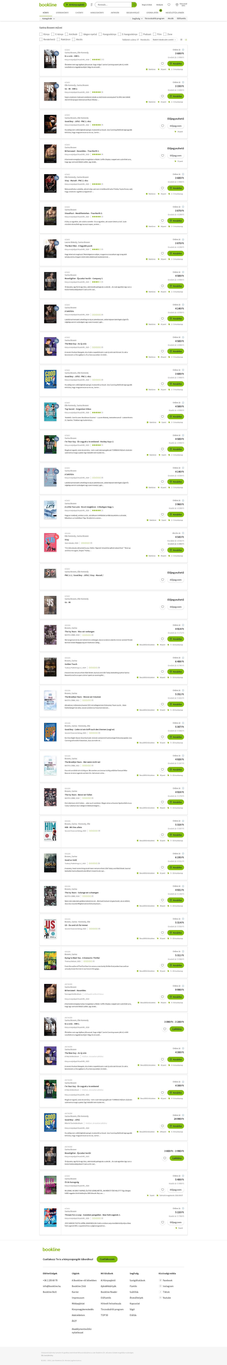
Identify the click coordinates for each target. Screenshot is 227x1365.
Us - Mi (68, 602)
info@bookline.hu (52, 1286)
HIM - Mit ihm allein (73, 827)
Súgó (132, 1309)
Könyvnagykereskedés (83, 1309)
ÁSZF (74, 1320)
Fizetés (133, 1286)
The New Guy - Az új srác (76, 344)
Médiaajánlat (78, 1303)
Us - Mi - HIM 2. (71, 89)
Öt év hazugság (72, 1182)
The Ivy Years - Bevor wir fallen (78, 795)
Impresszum (78, 1297)
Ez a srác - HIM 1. (72, 56)
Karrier (75, 1291)
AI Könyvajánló (75, 4)
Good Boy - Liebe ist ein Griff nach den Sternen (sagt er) (90, 729)
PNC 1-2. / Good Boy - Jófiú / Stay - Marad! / (84, 575)
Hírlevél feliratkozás (111, 1303)
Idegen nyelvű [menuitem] (133, 12)
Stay (67, 539)
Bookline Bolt (50, 1291)
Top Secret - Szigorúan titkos (78, 409)
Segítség (136, 18)
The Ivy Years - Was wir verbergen (79, 631)
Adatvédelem (78, 1315)
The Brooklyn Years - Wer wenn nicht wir (82, 762)
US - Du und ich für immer (76, 925)
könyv (67, 50)
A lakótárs (69, 311)
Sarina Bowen (70, 52)
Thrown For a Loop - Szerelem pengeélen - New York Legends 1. (93, 1215)
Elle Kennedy (83, 52)
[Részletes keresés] (91, 4)
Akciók (171, 18)
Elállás (133, 1315)
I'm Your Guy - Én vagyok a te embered (82, 1086)
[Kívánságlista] (169, 4)
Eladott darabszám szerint (163, 40)
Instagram (166, 1286)
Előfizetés (181, 18)
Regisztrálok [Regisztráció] (147, 5)
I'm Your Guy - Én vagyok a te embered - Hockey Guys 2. (89, 441)
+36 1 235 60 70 (50, 1280)
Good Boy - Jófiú (72, 1120)
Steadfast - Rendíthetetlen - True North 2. (83, 213)
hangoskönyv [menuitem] (97, 12)
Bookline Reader (109, 1291)
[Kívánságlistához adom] (162, 63)
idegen (67, 533)
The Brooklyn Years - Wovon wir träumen (83, 697)
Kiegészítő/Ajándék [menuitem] (175, 12)
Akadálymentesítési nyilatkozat (81, 1331)
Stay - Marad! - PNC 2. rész (76, 180)
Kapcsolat (135, 1303)
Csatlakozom (107, 1259)
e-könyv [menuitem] (79, 12)
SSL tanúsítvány (47, 1355)
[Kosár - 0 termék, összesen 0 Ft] (181, 4)
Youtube (165, 1297)
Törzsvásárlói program (154, 18)
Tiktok (164, 1292)
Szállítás (134, 1291)
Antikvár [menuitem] (115, 12)
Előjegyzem (176, 125)
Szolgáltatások (137, 1280)
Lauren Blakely (71, 242)
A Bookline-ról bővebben (84, 1280)
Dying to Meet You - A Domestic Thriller (82, 958)
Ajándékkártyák (108, 1286)
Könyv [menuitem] (46, 12)
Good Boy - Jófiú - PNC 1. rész (78, 121)
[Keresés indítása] (134, 4)
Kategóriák (47, 18)
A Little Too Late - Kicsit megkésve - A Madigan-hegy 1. (89, 507)
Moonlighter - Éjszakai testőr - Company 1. (84, 278)
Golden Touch (71, 664)
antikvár (68, 984)
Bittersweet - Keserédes (75, 990)
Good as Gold (71, 860)
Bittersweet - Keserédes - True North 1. (82, 151)
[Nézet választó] (181, 39)
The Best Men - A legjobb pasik (78, 246)
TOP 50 (104, 1315)
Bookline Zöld (79, 1286)
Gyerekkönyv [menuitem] (62, 12)
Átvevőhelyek (136, 1297)
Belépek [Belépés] (159, 5)
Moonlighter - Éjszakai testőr (78, 1153)
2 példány (177, 1029)
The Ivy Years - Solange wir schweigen (82, 892)
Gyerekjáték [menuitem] (154, 11)
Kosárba (176, 63)
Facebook (165, 1280)
